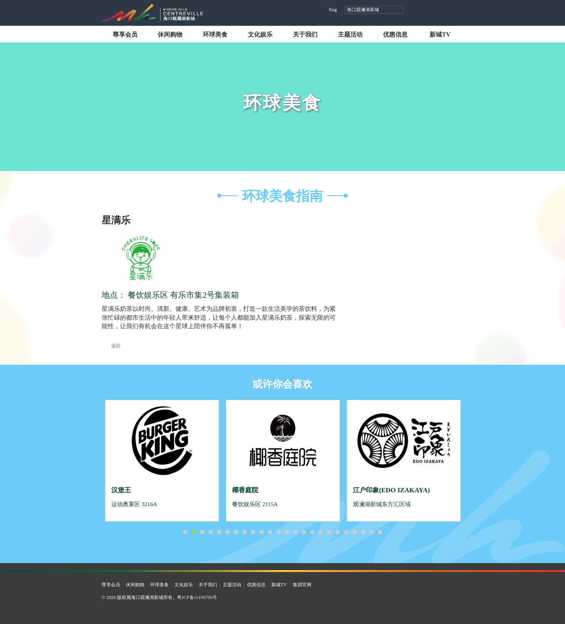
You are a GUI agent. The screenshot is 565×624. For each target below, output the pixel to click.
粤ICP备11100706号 (197, 597)
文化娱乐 (260, 34)
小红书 (444, 10)
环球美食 (215, 34)
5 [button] (219, 532)
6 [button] (227, 532)
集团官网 (302, 584)
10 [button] (261, 532)
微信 (459, 10)
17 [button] (320, 532)
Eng (333, 9)
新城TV (440, 34)
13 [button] (286, 532)
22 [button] (363, 532)
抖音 (415, 10)
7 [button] (236, 532)
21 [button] (354, 532)
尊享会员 (125, 34)
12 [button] (278, 532)
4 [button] (210, 532)
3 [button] (202, 532)
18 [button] (329, 532)
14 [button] (295, 532)
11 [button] (269, 532)
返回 (111, 345)
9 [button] (253, 532)
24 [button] (380, 532)
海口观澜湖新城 (363, 9)
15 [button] (303, 532)
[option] (162, 461)
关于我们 (305, 34)
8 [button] (244, 532)
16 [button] (312, 532)
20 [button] (346, 532)
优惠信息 (395, 34)
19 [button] (337, 532)
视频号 (429, 10)
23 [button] (371, 532)
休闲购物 (170, 34)
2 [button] (193, 532)
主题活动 (350, 34)
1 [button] (185, 532)
